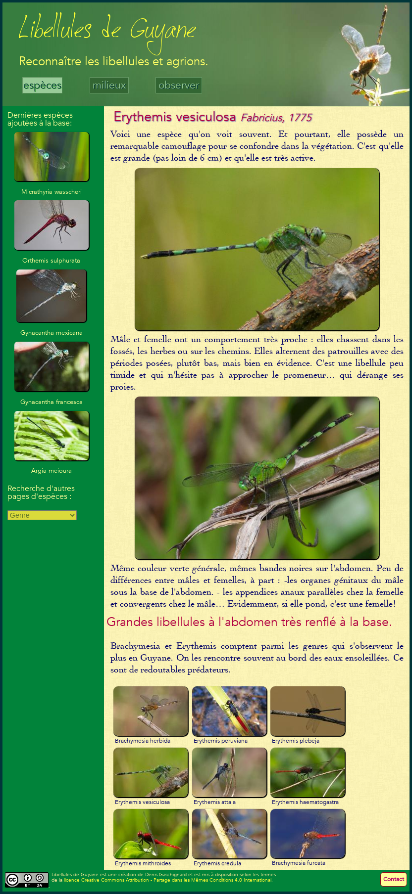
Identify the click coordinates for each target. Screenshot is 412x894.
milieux (109, 85)
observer (178, 85)
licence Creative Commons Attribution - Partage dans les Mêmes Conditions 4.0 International (167, 880)
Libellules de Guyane (107, 32)
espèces (42, 85)
